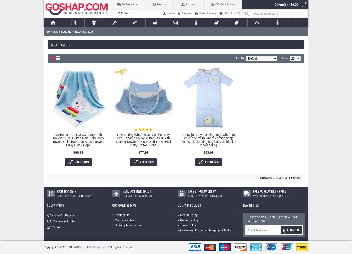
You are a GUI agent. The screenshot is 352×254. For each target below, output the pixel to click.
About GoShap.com (62, 216)
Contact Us (120, 215)
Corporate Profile (61, 221)
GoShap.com (97, 247)
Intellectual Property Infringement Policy (205, 230)
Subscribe (291, 230)
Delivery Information (126, 225)
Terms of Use (188, 225)
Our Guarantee (123, 220)
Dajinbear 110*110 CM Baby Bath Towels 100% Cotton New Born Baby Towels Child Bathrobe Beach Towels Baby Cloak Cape (78, 140)
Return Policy (188, 215)
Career (54, 228)
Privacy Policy (188, 220)
